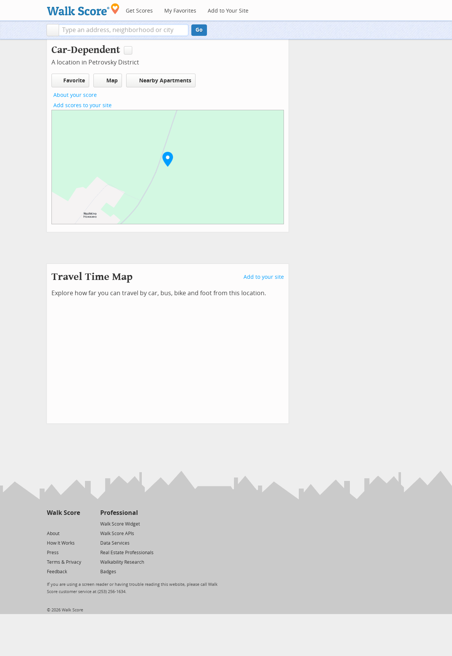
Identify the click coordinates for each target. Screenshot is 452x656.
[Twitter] (51, 523)
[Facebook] (63, 523)
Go (199, 30)
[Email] (75, 523)
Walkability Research (122, 562)
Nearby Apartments (160, 80)
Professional (119, 512)
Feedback (57, 571)
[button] (52, 30)
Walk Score (63, 512)
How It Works (61, 543)
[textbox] (124, 30)
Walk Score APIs (117, 533)
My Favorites (180, 11)
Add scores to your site (82, 105)
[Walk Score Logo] (83, 9)
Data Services (115, 543)
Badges (108, 571)
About (53, 533)
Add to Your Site (228, 11)
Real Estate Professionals (127, 552)
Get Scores (139, 11)
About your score (75, 95)
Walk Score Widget (120, 524)
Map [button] (108, 80)
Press (53, 552)
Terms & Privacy (64, 562)
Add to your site (264, 277)
